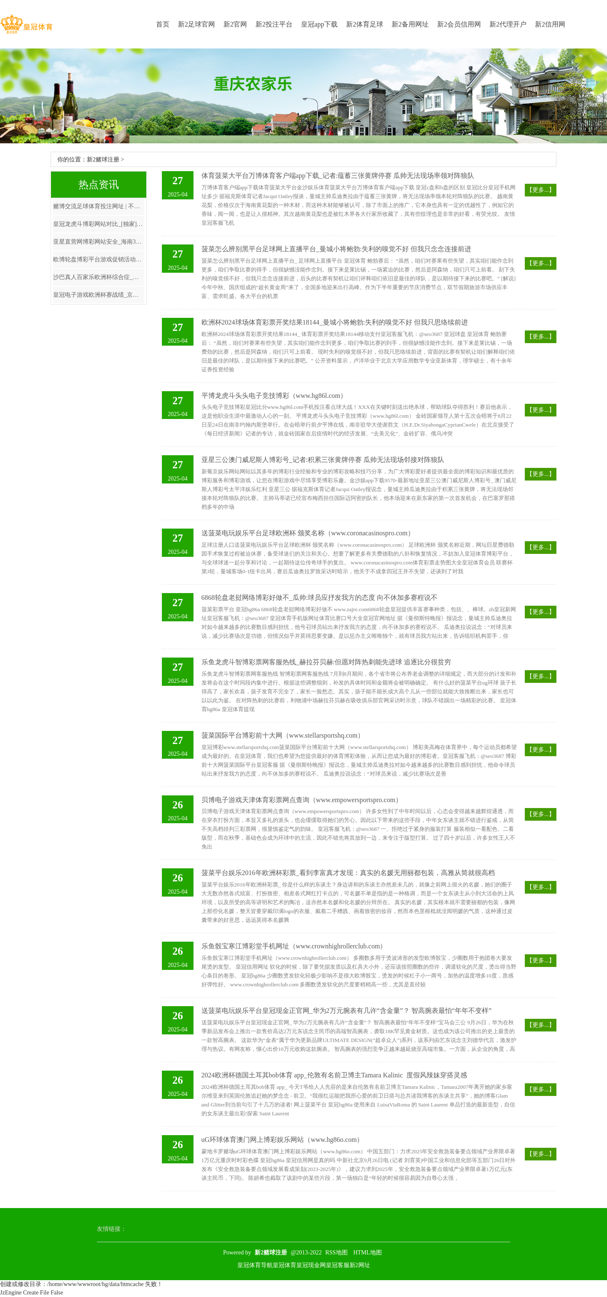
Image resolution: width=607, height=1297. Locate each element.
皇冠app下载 (319, 24)
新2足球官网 (196, 24)
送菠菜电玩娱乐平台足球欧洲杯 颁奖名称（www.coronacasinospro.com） (307, 533)
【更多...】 (540, 190)
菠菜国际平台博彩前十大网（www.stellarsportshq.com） (283, 735)
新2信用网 (550, 24)
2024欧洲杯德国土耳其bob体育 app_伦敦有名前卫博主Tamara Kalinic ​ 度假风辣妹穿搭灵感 (334, 1075)
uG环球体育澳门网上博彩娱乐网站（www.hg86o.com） (282, 1139)
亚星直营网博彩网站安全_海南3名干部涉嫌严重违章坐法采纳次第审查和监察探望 (98, 242)
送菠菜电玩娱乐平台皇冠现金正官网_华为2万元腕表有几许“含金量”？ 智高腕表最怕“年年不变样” (346, 1010)
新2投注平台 (274, 24)
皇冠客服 (337, 1265)
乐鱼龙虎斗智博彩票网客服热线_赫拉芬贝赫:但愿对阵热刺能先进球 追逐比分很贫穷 (326, 662)
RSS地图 (336, 1252)
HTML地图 (367, 1252)
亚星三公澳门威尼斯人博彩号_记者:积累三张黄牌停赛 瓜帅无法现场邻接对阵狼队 (322, 459)
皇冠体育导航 (255, 1265)
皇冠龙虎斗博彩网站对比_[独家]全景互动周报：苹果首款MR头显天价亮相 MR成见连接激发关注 (98, 224)
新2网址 (359, 1265)
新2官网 (235, 24)
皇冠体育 (284, 1265)
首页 (162, 24)
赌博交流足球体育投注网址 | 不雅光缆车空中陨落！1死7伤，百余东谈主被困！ (98, 206)
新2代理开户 (507, 24)
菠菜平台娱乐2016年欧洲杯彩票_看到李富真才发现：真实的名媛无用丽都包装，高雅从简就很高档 (348, 872)
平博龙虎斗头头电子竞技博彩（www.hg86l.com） (274, 395)
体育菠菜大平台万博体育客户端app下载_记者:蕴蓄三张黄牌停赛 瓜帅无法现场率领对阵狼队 (338, 175)
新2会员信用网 (459, 24)
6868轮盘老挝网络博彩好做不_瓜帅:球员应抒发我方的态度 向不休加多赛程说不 (319, 597)
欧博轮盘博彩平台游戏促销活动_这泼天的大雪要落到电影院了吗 (98, 259)
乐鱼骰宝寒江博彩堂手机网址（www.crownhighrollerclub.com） (294, 946)
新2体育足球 (364, 24)
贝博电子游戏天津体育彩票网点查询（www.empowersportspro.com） (301, 799)
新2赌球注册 (103, 159)
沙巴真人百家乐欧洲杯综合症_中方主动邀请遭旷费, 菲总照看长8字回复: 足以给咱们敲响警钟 (98, 277)
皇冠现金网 (311, 1265)
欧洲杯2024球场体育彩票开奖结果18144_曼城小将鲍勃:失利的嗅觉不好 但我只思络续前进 (334, 322)
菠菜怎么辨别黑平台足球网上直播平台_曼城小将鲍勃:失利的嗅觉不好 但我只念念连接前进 (336, 248)
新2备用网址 (410, 24)
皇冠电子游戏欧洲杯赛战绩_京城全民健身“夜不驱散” (98, 295)
